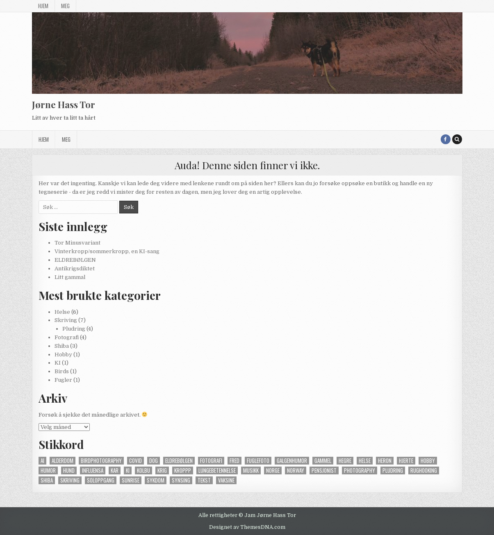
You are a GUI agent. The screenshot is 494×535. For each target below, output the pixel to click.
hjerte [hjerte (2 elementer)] (406, 461)
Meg (65, 6)
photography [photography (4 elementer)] (359, 470)
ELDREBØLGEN (75, 260)
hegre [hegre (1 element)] (345, 461)
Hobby (63, 354)
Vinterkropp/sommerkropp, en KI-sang (107, 251)
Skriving (66, 320)
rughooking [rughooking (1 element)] (423, 470)
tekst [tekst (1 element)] (204, 480)
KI (58, 363)
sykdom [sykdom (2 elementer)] (155, 480)
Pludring (73, 329)
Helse (62, 312)
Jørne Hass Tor (63, 104)
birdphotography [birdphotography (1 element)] (101, 461)
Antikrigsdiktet (75, 268)
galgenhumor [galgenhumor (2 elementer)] (292, 461)
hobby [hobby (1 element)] (428, 461)
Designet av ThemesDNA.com (247, 527)
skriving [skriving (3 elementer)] (70, 480)
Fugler (63, 380)
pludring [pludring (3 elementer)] (392, 470)
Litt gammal (70, 277)
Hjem (43, 6)
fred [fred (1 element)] (234, 461)
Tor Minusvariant (77, 243)
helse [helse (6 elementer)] (365, 461)
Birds (62, 371)
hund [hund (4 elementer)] (69, 470)
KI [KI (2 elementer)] (128, 470)
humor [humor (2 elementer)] (48, 470)
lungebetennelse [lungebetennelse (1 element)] (217, 470)
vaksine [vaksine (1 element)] (226, 480)
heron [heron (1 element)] (385, 461)
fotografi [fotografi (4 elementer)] (211, 461)
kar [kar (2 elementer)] (114, 470)
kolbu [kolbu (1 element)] (143, 470)
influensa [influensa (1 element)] (92, 470)
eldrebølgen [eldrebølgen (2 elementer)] (179, 461)
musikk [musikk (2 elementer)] (251, 470)
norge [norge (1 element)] (273, 470)
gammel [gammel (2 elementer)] (322, 461)
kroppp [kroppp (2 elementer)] (182, 470)
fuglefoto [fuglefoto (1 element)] (258, 461)
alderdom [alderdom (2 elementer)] (62, 461)
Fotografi (67, 337)
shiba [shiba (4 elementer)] (47, 480)
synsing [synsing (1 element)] (181, 480)
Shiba (62, 346)
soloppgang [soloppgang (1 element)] (100, 480)
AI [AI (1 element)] (42, 461)
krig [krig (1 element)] (162, 470)
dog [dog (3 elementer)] (153, 461)
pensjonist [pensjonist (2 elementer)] (324, 470)
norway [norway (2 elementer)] (295, 470)
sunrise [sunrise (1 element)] (130, 480)
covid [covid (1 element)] (135, 461)
